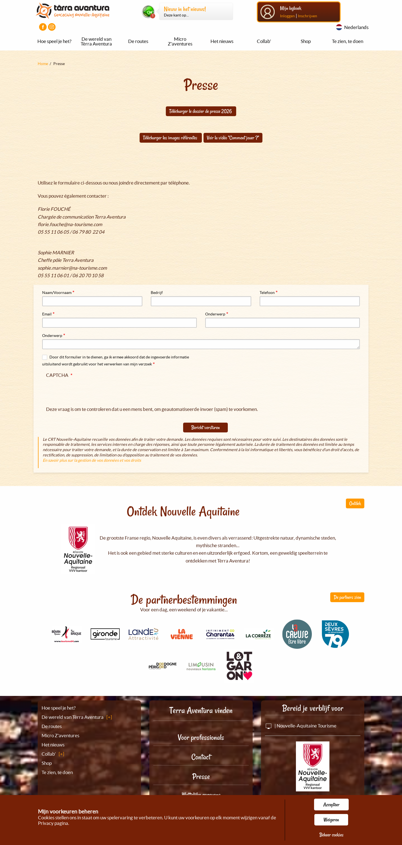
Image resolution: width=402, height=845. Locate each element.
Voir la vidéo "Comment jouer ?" (233, 137)
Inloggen (287, 16)
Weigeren (331, 819)
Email (47, 314)
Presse (201, 776)
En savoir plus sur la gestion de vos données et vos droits (92, 460)
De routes (138, 41)
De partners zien (347, 597)
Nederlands (356, 27)
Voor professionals (201, 737)
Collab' (264, 41)
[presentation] (88, 391)
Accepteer (331, 804)
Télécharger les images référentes (170, 137)
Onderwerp (215, 314)
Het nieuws (221, 41)
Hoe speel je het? (54, 41)
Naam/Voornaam (56, 292)
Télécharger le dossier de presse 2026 (201, 111)
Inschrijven (307, 16)
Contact (201, 757)
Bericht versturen (205, 427)
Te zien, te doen (347, 41)
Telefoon (267, 292)
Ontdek (355, 503)
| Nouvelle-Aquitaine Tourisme (300, 725)
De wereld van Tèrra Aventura (96, 41)
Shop (306, 41)
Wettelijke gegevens (201, 795)
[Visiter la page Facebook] (43, 27)
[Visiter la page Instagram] (52, 27)
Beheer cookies (331, 834)
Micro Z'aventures (180, 41)
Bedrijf (157, 292)
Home (43, 63)
